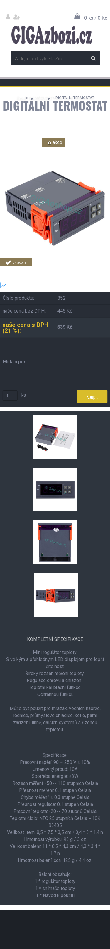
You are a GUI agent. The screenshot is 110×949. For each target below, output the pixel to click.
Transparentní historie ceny (33, 285)
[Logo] (51, 34)
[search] (93, 58)
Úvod (20, 98)
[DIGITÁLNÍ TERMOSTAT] (55, 151)
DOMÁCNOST (40, 98)
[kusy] (10, 395)
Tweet (93, 270)
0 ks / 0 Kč (95, 18)
